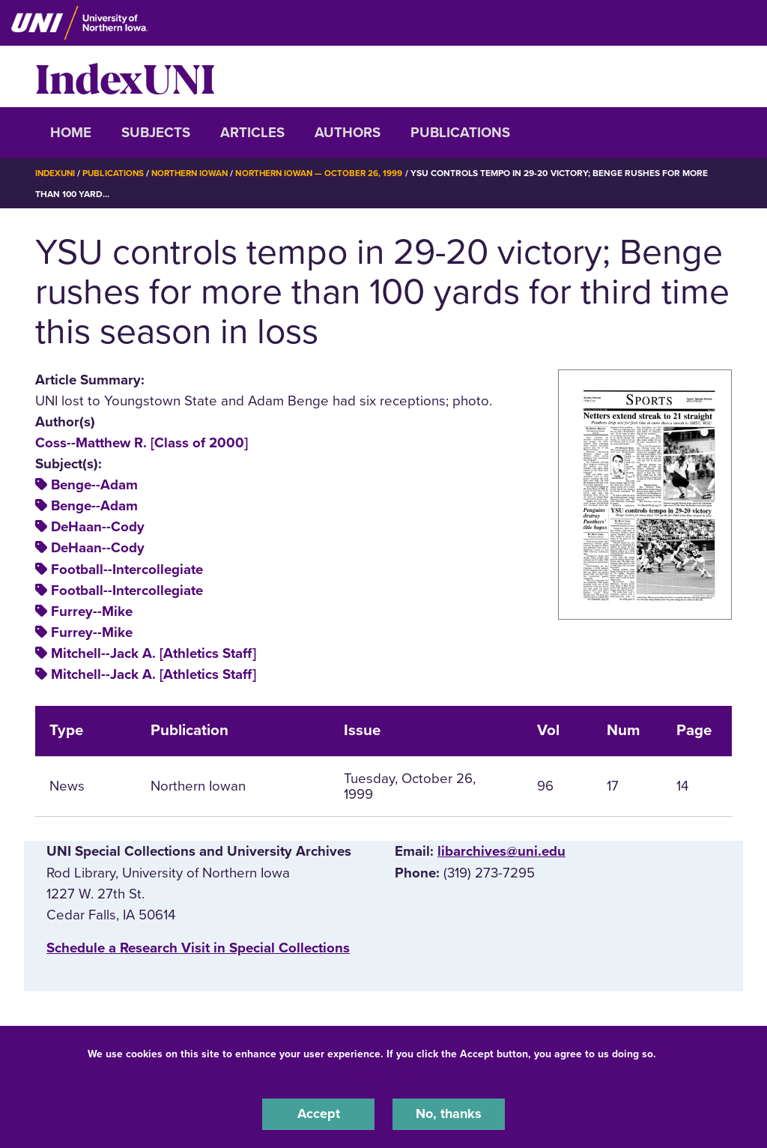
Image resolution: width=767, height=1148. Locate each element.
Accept (318, 1113)
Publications (460, 132)
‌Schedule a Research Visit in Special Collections (198, 948)
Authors (348, 132)
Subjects (155, 132)
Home (70, 132)
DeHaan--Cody (98, 527)
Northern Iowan (196, 173)
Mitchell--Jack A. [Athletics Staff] (153, 653)
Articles (252, 132)
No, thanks (448, 1113)
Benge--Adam (94, 485)
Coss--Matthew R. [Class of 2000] (141, 443)
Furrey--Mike (92, 611)
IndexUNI (125, 76)
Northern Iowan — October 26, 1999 (331, 173)
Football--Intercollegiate (127, 569)
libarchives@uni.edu (501, 851)
